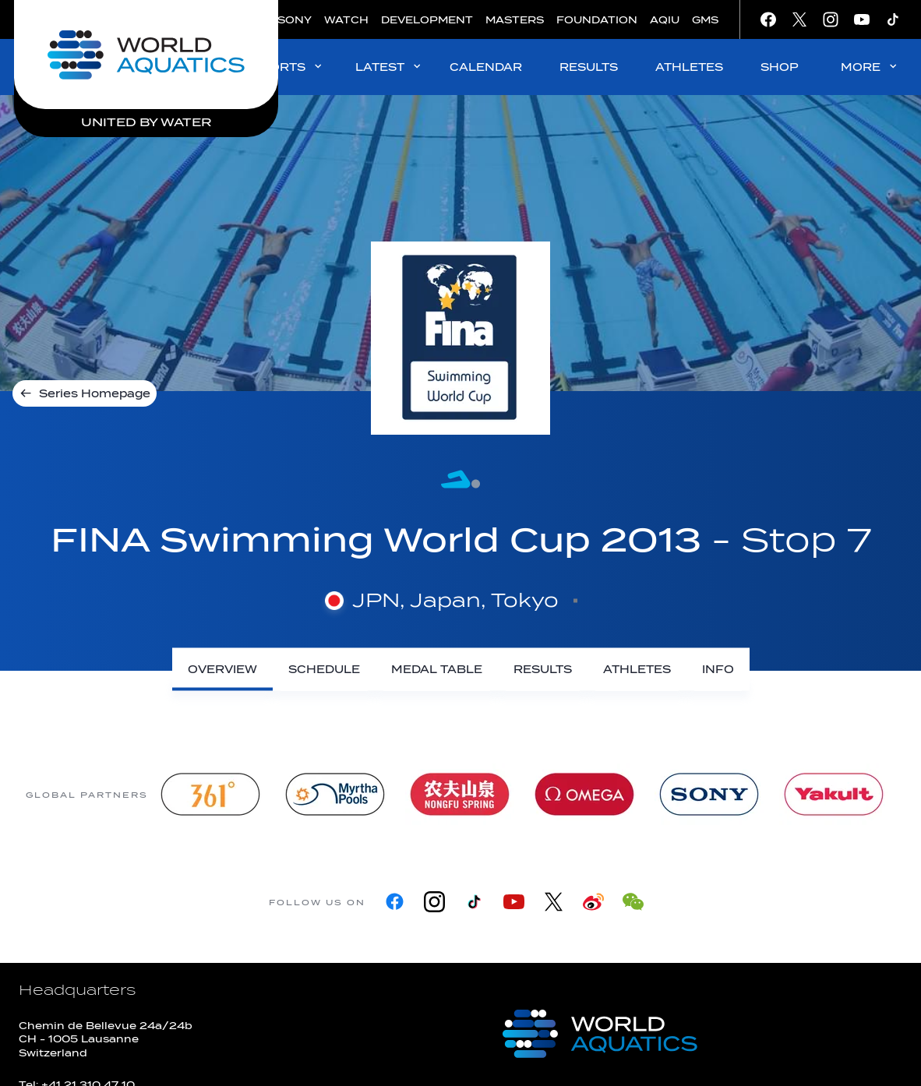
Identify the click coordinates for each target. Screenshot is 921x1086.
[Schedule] (324, 669)
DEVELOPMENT (427, 20)
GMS (705, 20)
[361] (210, 794)
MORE (870, 66)
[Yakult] (833, 794)
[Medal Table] (437, 669)
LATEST (389, 66)
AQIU (664, 20)
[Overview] (222, 669)
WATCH (346, 20)
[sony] (709, 794)
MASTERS (514, 20)
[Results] (543, 669)
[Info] (718, 669)
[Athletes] (637, 669)
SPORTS (288, 66)
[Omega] (584, 794)
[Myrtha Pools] (335, 794)
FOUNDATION (596, 20)
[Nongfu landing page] (459, 794)
